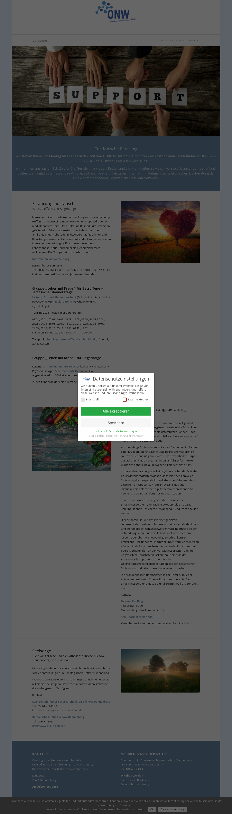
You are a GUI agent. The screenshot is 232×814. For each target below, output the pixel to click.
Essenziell (90, 394)
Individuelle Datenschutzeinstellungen (116, 425)
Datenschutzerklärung (118, 430)
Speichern (116, 417)
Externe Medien (136, 394)
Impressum (137, 430)
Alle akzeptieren (116, 405)
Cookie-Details (96, 430)
